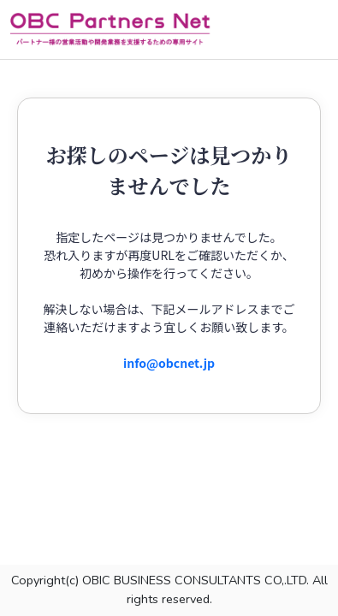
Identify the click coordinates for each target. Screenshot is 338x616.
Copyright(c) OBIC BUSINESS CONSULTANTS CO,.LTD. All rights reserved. (169, 589)
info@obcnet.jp (169, 362)
